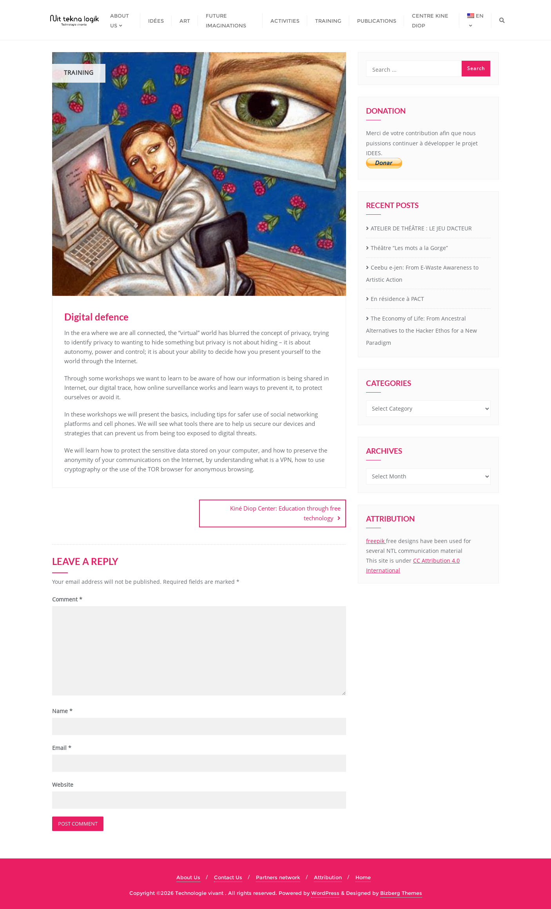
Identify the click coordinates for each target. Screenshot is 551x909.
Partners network (278, 877)
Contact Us (228, 877)
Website (62, 784)
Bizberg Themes (401, 892)
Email (61, 747)
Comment (67, 598)
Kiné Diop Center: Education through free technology (285, 513)
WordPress (325, 892)
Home (363, 877)
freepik (376, 541)
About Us (188, 877)
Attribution (328, 877)
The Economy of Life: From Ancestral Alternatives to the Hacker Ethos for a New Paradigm (421, 330)
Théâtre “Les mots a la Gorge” (409, 248)
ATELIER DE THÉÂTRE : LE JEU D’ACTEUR (421, 228)
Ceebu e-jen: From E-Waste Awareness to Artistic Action (422, 273)
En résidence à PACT (397, 298)
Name (62, 710)
